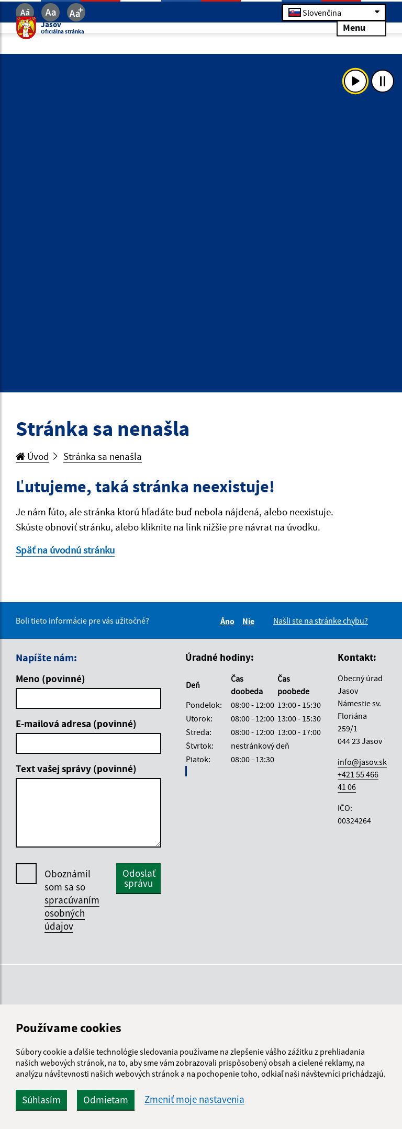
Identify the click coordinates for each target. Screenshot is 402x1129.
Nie (250, 621)
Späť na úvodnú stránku (65, 550)
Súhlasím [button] (41, 1099)
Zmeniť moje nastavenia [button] (194, 1099)
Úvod (32, 456)
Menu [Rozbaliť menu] (361, 27)
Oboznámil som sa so (71, 900)
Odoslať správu (138, 878)
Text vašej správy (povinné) (76, 768)
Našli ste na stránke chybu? (320, 620)
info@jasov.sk (362, 762)
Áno (229, 621)
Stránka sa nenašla (102, 456)
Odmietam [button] (105, 1099)
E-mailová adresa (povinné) (76, 723)
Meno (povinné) (50, 678)
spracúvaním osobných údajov (71, 913)
